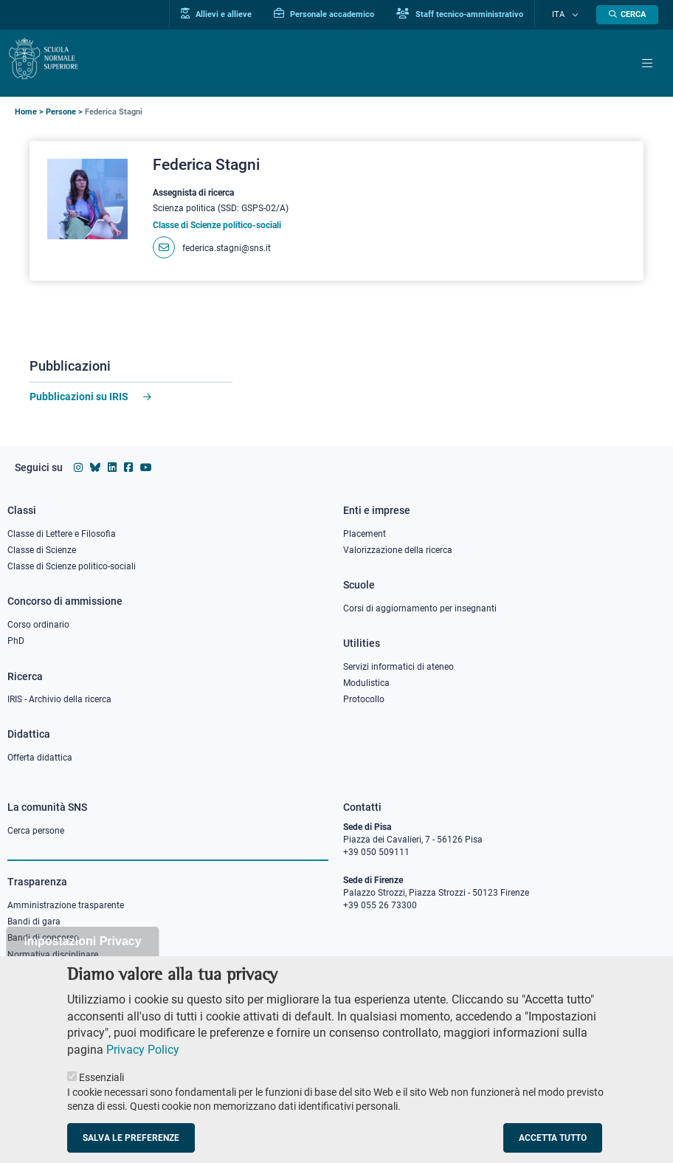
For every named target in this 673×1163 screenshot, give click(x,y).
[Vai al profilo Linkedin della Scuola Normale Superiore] (112, 467)
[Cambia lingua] (576, 14)
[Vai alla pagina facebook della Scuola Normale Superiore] (128, 467)
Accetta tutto (553, 1138)
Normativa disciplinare (52, 955)
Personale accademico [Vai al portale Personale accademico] (339, 14)
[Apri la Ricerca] (627, 14)
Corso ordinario (38, 625)
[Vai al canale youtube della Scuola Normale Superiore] (146, 467)
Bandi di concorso (43, 938)
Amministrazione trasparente (65, 905)
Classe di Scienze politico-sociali (71, 566)
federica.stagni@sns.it (226, 248)
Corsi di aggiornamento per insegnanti (420, 608)
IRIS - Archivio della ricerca (59, 699)
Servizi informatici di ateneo (398, 667)
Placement (364, 534)
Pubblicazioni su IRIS (79, 396)
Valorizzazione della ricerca (397, 550)
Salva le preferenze (131, 1138)
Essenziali (101, 1078)
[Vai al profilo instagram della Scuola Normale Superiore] (78, 467)
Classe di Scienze (41, 550)
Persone (61, 112)
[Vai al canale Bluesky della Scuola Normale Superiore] (95, 467)
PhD (15, 641)
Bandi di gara (34, 921)
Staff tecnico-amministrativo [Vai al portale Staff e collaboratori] (475, 14)
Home (26, 112)
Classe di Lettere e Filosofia (61, 534)
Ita (566, 14)
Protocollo (363, 699)
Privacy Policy (142, 1050)
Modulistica (366, 683)
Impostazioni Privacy (82, 942)
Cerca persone (35, 831)
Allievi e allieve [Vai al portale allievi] (231, 14)
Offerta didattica (39, 757)
